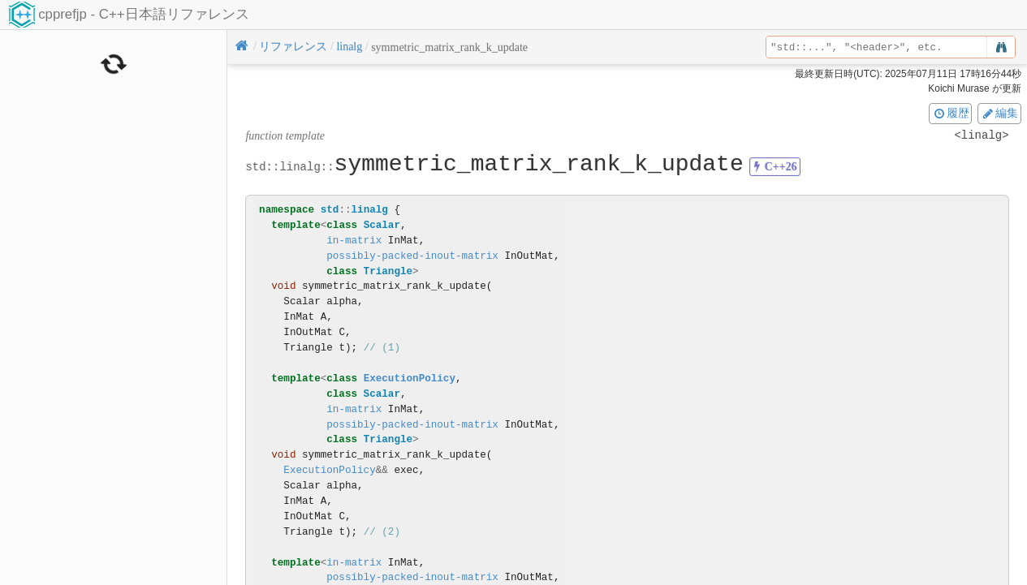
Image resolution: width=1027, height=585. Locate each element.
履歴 (950, 112)
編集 (999, 112)
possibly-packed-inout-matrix (412, 256)
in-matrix (354, 240)
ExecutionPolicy (409, 378)
